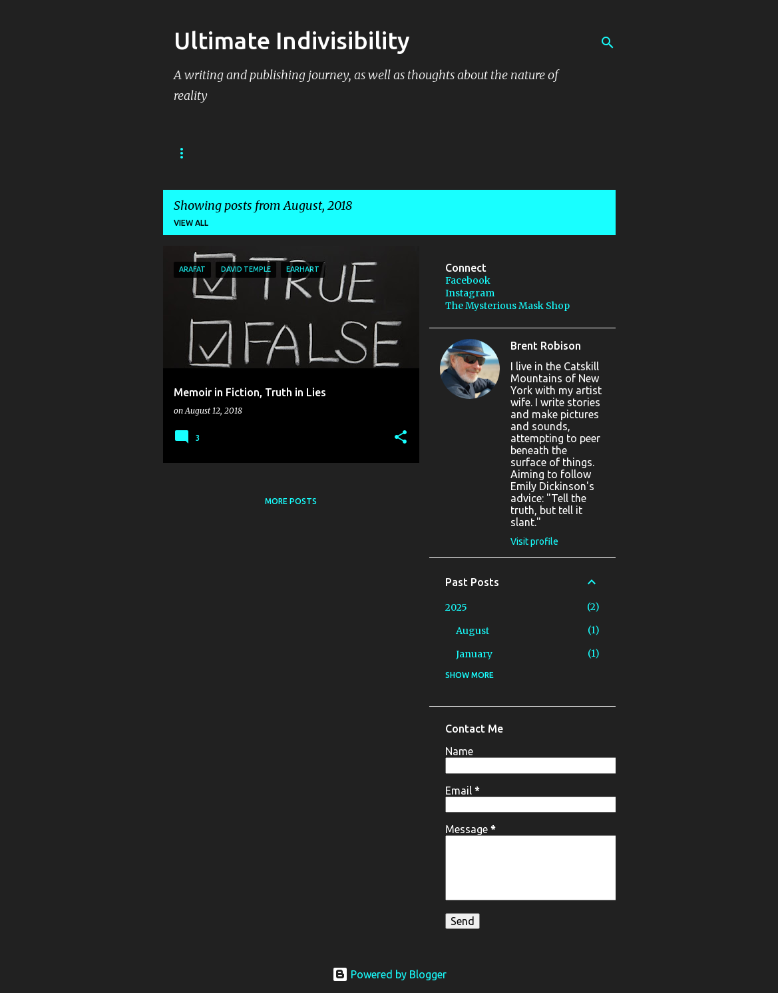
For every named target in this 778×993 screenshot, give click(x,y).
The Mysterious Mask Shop (507, 306)
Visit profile (534, 541)
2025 (456, 607)
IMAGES (401, 153)
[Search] (608, 43)
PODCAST (331, 153)
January (474, 654)
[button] (401, 438)
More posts (291, 501)
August (472, 631)
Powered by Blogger (389, 974)
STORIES (258, 153)
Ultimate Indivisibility (292, 40)
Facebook (467, 280)
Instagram (469, 293)
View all (191, 222)
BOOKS (191, 153)
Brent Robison (545, 346)
